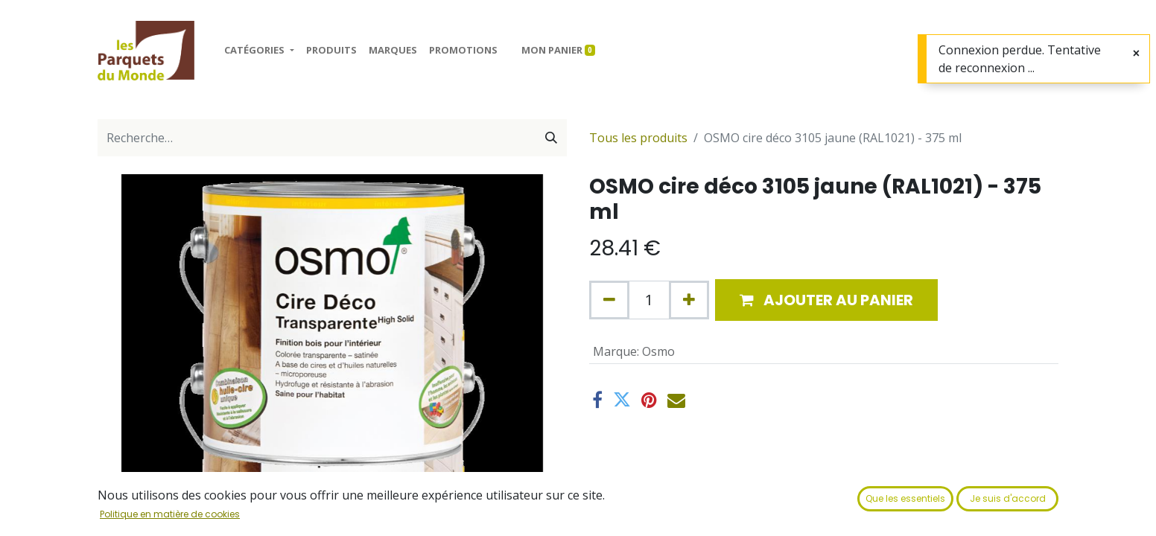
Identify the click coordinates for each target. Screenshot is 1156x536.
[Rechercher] (551, 137)
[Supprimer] (609, 300)
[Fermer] (1136, 53)
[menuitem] (331, 50)
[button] (826, 300)
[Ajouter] (689, 300)
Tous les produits (638, 138)
